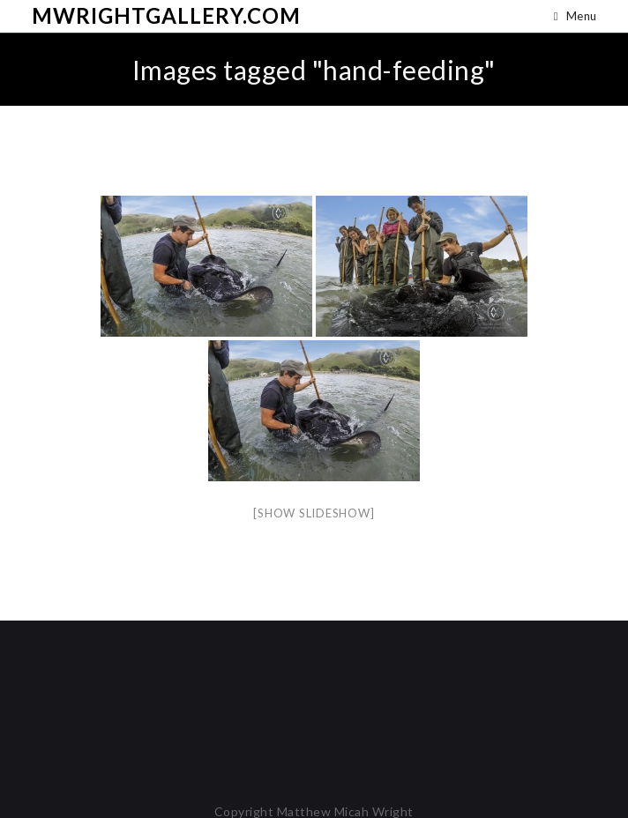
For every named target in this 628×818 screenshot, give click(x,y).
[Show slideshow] (313, 513)
